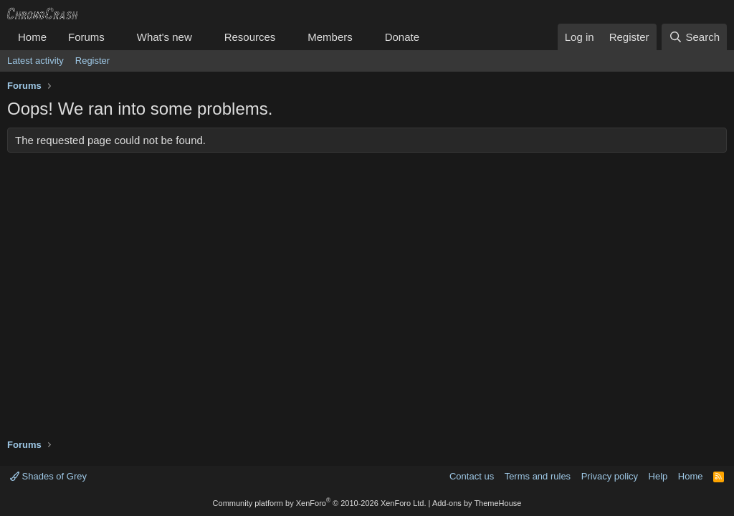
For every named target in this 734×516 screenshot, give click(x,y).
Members (330, 37)
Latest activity (35, 60)
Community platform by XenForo (319, 503)
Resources (250, 37)
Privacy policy (609, 476)
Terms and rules (538, 476)
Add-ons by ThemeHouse (477, 503)
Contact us (471, 476)
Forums (86, 37)
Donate (402, 37)
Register (92, 60)
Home (32, 37)
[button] (116, 37)
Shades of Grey (48, 476)
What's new (164, 37)
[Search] (694, 37)
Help (658, 476)
